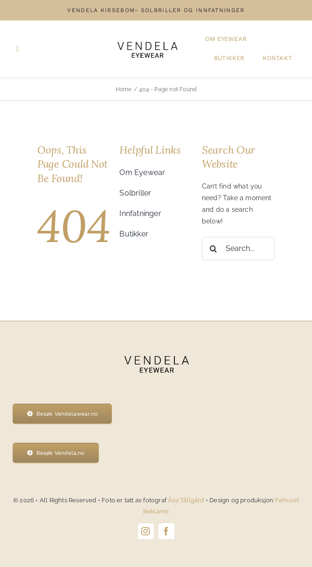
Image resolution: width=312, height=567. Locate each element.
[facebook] (166, 531)
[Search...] (238, 248)
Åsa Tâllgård (187, 500)
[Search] (213, 248)
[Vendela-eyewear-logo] (147, 38)
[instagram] (146, 531)
